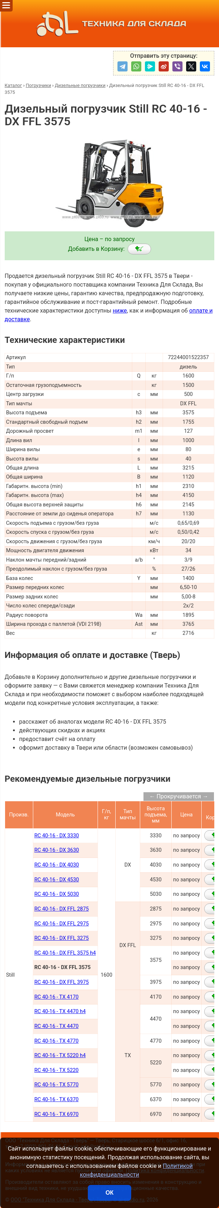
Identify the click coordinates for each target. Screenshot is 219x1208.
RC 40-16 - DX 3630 (56, 850)
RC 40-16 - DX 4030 (56, 865)
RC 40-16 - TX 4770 (56, 1041)
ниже (120, 310)
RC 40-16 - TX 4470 (56, 1026)
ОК (109, 1193)
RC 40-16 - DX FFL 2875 (61, 909)
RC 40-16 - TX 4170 (56, 997)
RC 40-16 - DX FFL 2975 (61, 924)
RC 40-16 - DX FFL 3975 (61, 982)
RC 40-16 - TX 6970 (56, 1114)
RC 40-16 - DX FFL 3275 (61, 938)
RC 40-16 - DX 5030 (56, 894)
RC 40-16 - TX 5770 (56, 1085)
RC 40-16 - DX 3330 (56, 836)
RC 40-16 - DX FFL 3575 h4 (65, 953)
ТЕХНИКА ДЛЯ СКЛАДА (109, 23)
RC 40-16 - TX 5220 (56, 1070)
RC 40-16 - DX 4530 (56, 880)
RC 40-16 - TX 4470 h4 (60, 1011)
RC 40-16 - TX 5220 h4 (60, 1055)
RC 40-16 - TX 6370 (56, 1099)
